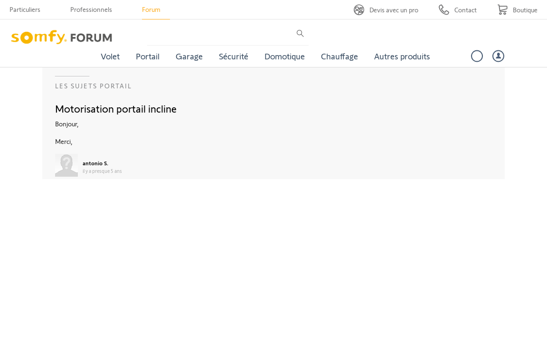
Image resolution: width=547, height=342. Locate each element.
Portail (148, 56)
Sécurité (233, 56)
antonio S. (95, 163)
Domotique (284, 56)
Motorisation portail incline (116, 108)
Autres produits (402, 56)
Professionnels (91, 9)
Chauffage (339, 56)
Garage (189, 56)
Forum (151, 9)
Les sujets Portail (93, 86)
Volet (110, 56)
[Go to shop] (517, 10)
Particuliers (24, 9)
